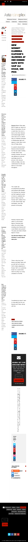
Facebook (17, 475)
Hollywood (9, 509)
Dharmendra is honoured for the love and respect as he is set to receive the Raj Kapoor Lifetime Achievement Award (3, 124)
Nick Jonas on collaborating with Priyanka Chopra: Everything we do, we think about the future (3, 292)
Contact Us (24, 1)
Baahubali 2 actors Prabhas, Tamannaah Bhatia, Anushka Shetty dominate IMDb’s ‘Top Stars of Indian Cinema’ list (3, 238)
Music (19, 24)
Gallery (13, 507)
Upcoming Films (22, 511)
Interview (25, 24)
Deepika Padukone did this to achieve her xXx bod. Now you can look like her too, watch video (3, 183)
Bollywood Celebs (16, 29)
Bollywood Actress (19, 27)
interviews (14, 511)
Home (13, 27)
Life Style (11, 513)
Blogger (16, 471)
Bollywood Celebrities (20, 513)
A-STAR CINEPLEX (6, 540)
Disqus (16, 473)
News (20, 30)
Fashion (19, 509)
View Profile (14, 438)
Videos (24, 509)
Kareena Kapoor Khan (18, 42)
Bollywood (8, 507)
